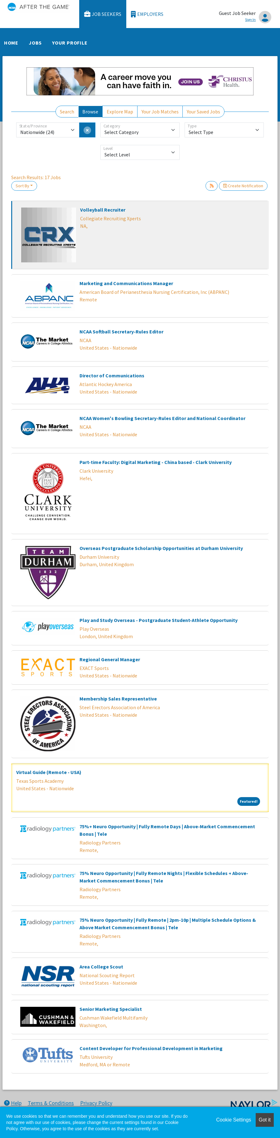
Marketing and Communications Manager (126, 283)
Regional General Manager (110, 659)
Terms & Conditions (51, 1103)
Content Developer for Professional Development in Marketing (151, 1048)
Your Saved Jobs (203, 111)
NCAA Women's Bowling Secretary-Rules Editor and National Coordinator (162, 418)
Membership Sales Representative (118, 699)
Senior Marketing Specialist (111, 1009)
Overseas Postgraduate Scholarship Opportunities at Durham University (161, 548)
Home (11, 43)
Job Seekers (103, 14)
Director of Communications (112, 375)
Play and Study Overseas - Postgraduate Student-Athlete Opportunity (159, 620)
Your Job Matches (160, 111)
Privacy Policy (96, 1103)
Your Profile (70, 43)
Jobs (35, 43)
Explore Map (120, 111)
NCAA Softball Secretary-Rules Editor (121, 331)
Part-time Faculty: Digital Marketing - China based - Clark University (156, 462)
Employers (147, 14)
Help (13, 1103)
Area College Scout (101, 966)
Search (67, 111)
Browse (90, 111)
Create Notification (243, 186)
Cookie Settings (233, 1119)
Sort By (22, 186)
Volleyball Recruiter (102, 210)
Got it (265, 1119)
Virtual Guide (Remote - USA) (48, 772)
